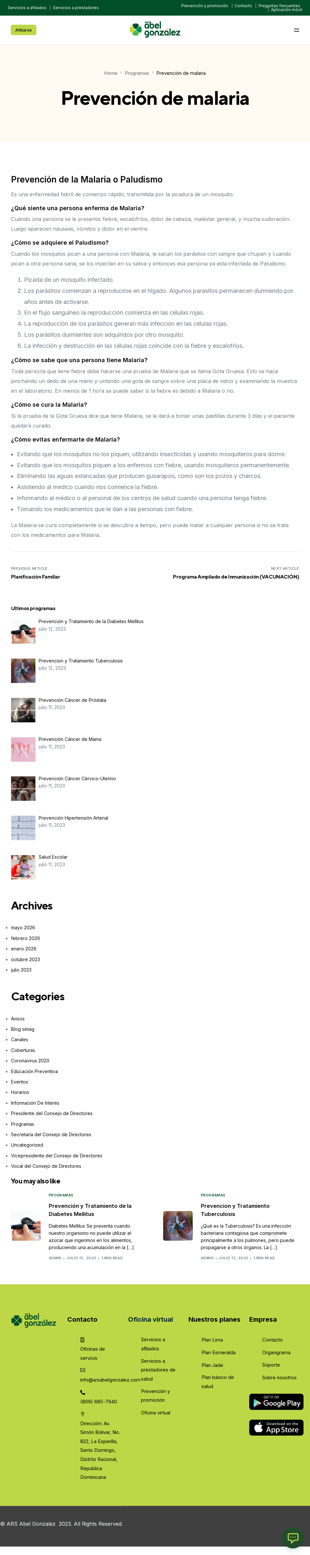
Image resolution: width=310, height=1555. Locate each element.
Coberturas (23, 1050)
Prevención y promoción (204, 5)
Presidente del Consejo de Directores (52, 1113)
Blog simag (22, 1028)
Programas (22, 1123)
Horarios (20, 1092)
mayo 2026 (23, 927)
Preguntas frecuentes (279, 5)
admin (62, 1259)
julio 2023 (21, 969)
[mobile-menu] (286, 30)
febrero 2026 (25, 938)
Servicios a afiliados (27, 7)
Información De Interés (35, 1102)
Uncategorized (27, 1145)
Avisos (18, 1018)
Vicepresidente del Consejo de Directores (56, 1155)
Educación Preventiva (34, 1071)
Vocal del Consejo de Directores (46, 1165)
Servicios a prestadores (76, 7)
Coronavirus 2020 (30, 1060)
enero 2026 (23, 948)
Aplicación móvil (286, 9)
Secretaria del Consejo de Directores (51, 1134)
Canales (19, 1039)
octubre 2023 (25, 959)
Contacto (243, 5)
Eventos (19, 1081)
